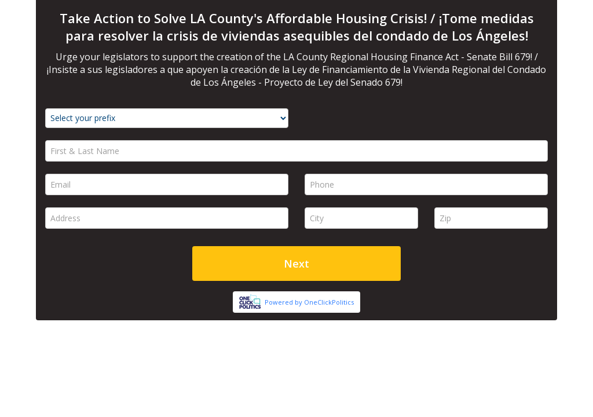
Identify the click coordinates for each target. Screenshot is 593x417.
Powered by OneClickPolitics (309, 302)
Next (296, 263)
